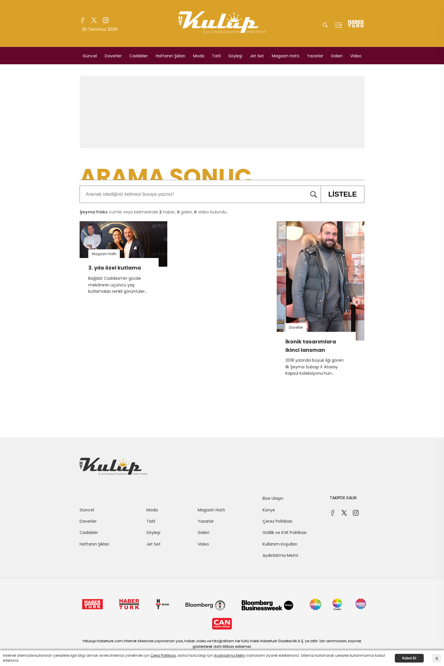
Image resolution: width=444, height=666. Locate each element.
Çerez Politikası (277, 521)
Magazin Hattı (285, 56)
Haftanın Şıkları (170, 56)
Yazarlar (315, 56)
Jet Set (257, 56)
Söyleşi (235, 56)
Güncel (89, 56)
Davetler (113, 56)
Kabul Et (409, 658)
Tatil (216, 56)
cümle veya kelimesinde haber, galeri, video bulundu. (153, 212)
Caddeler (138, 56)
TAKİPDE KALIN (343, 498)
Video (356, 56)
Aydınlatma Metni (280, 555)
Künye (269, 510)
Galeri (336, 56)
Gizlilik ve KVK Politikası (285, 532)
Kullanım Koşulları (280, 544)
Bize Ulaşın (273, 498)
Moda (198, 56)
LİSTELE (339, 194)
